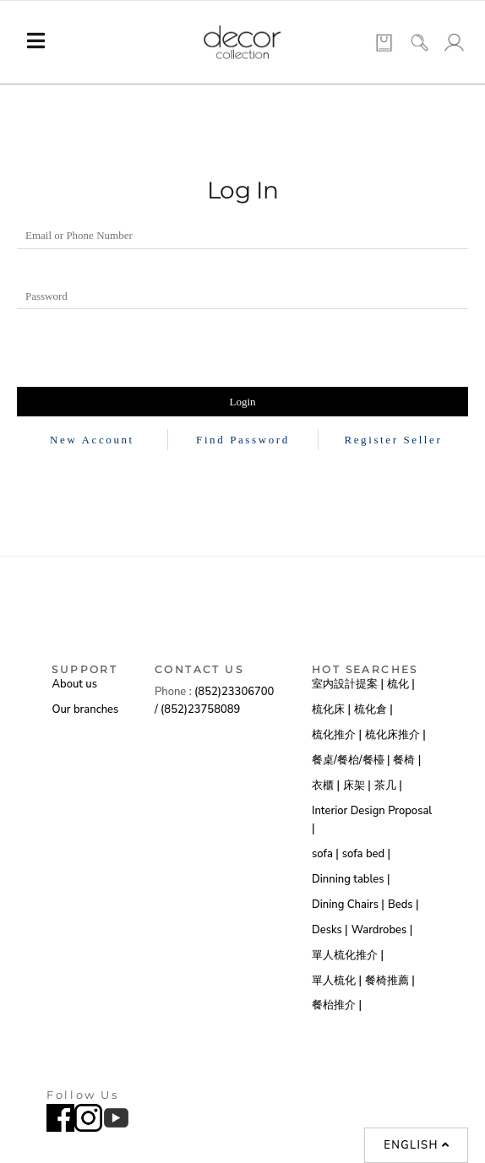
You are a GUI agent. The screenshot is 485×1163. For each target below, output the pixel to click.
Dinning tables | (351, 879)
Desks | (330, 929)
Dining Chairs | (348, 904)
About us (74, 684)
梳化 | (401, 684)
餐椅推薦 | (390, 980)
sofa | (325, 853)
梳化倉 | (373, 709)
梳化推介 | (337, 734)
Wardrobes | (382, 929)
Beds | (403, 904)
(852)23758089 (202, 709)
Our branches (85, 709)
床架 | (357, 785)
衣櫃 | (326, 785)
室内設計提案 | (348, 684)
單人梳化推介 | (348, 955)
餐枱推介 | (337, 1005)
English (417, 1145)
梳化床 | (331, 709)
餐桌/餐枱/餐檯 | (351, 760)
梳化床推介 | (395, 734)
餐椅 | (407, 760)
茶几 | (388, 785)
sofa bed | (366, 853)
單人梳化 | (337, 980)
